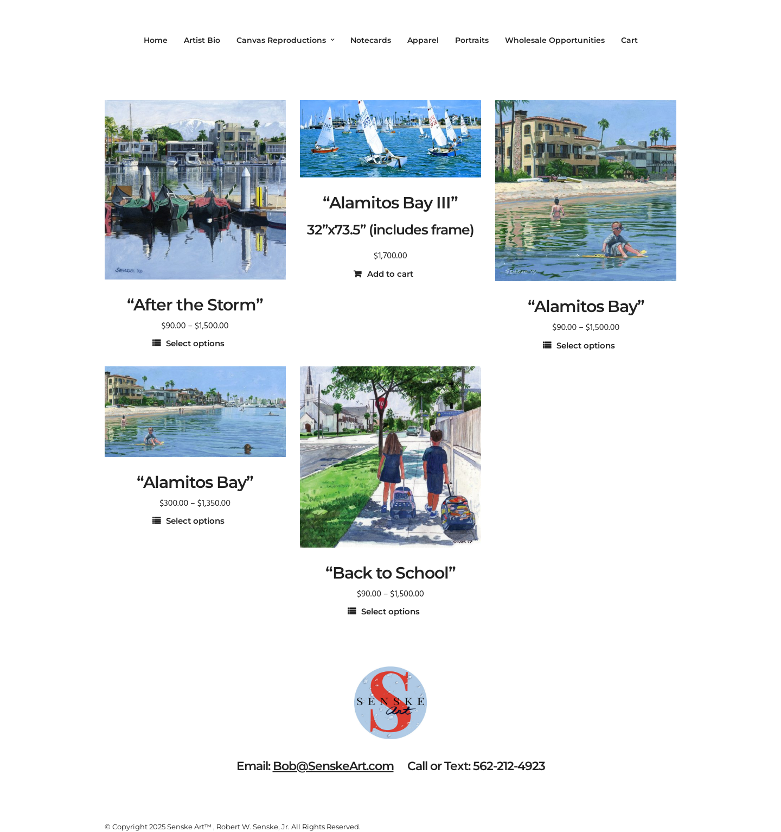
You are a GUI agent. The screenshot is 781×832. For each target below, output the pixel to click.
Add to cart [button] (390, 274)
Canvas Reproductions (281, 40)
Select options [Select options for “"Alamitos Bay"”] (585, 345)
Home (156, 40)
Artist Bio (202, 40)
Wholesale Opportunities (555, 40)
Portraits (472, 40)
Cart (629, 40)
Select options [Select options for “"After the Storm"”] (195, 343)
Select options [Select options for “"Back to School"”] (390, 611)
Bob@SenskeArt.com (333, 766)
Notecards (370, 40)
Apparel (423, 40)
